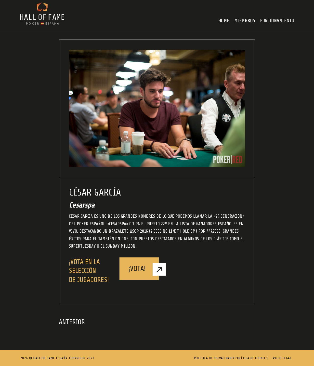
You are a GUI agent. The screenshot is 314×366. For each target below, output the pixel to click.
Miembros (244, 20)
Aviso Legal (282, 358)
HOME (223, 20)
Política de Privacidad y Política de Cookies (231, 358)
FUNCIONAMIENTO (277, 20)
